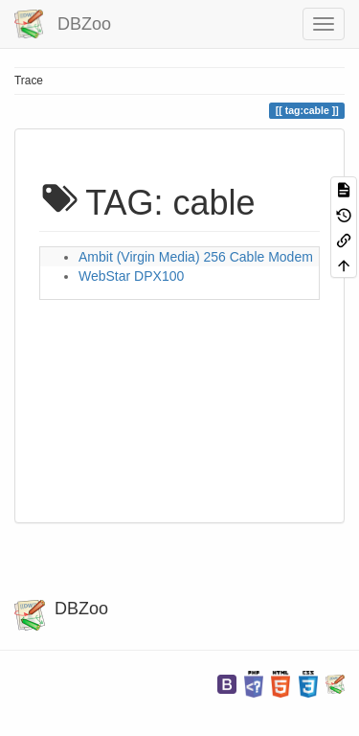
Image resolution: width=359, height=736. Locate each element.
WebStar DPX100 (131, 276)
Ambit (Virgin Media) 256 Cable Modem (196, 256)
